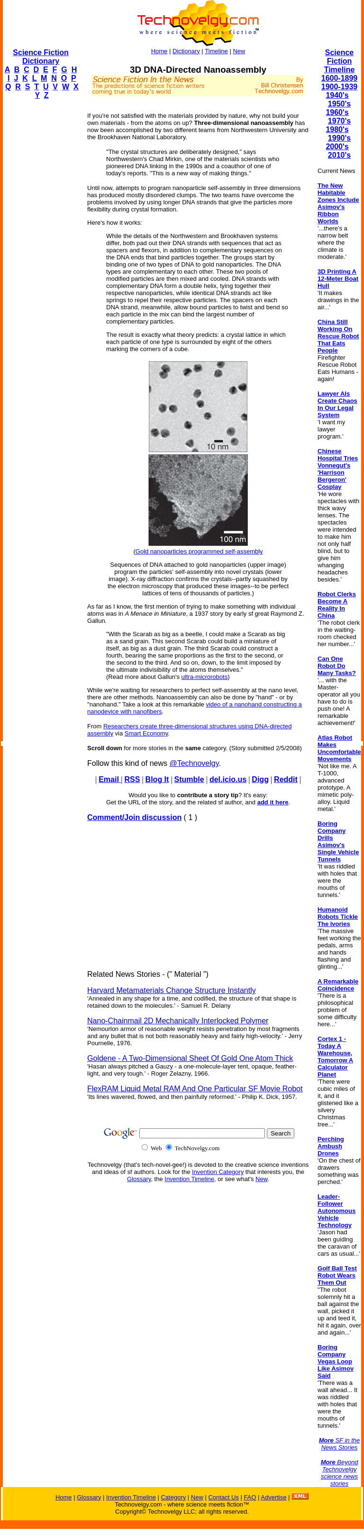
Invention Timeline (189, 1179)
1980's (337, 129)
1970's (339, 121)
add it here (273, 802)
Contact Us (223, 1497)
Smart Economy (146, 733)
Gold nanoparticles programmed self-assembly (199, 551)
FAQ (250, 1497)
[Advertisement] (41, 249)
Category (173, 1497)
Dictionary (186, 51)
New (239, 51)
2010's (339, 155)
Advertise (273, 1497)
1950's (339, 104)
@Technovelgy (193, 763)
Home (159, 51)
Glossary (139, 1179)
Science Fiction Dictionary (40, 56)
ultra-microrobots (205, 676)
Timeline (216, 51)
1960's (337, 112)
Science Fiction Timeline (339, 61)
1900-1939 (339, 87)
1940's (337, 95)
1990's (339, 138)
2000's (337, 147)
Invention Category (218, 1171)
